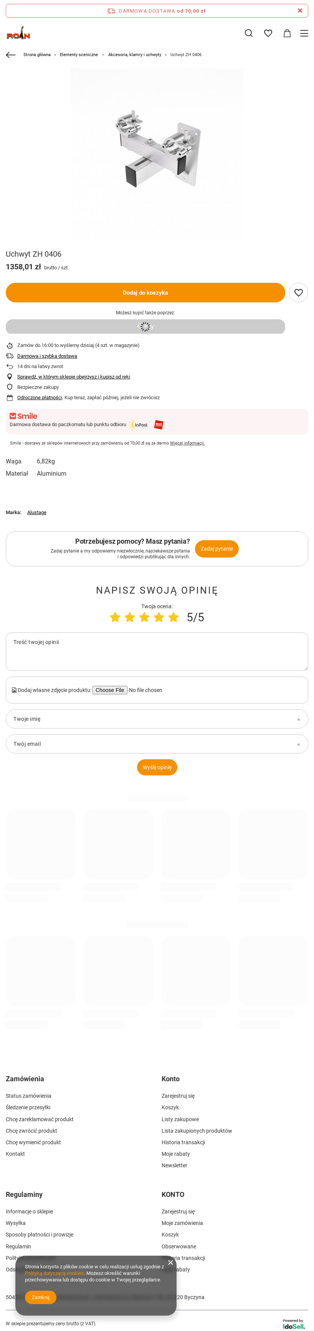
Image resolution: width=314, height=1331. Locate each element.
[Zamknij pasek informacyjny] (300, 10)
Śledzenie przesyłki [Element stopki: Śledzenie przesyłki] (28, 1107)
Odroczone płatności (39, 397)
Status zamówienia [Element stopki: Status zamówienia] (28, 1096)
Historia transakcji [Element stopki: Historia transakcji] (183, 1142)
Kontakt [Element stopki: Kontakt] (15, 1154)
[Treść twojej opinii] (157, 651)
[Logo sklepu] (18, 33)
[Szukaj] (248, 33)
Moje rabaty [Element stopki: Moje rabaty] (176, 1154)
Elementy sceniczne (79, 54)
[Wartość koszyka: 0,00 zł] (287, 33)
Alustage (36, 512)
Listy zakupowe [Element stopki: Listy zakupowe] (180, 1119)
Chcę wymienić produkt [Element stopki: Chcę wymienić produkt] (33, 1142)
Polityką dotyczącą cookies (54, 1273)
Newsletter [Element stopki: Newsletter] (174, 1165)
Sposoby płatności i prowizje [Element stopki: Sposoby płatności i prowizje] (39, 1234)
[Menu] (305, 33)
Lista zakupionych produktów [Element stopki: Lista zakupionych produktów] (197, 1131)
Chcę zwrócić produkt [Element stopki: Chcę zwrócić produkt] (31, 1131)
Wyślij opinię (157, 767)
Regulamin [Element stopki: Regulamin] (18, 1246)
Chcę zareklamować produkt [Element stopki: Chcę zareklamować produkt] (40, 1119)
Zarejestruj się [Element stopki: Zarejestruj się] (178, 1096)
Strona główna (37, 54)
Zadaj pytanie (217, 549)
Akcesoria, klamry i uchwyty (134, 54)
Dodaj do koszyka (145, 292)
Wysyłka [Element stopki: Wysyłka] (16, 1223)
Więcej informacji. (187, 443)
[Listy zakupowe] (268, 33)
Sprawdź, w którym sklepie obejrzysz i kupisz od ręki (73, 377)
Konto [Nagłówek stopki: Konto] (171, 1079)
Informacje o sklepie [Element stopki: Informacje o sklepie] (29, 1211)
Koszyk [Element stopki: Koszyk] (170, 1107)
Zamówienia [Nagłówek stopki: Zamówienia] (25, 1079)
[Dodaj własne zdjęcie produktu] (145, 690)
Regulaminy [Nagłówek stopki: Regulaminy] (24, 1194)
